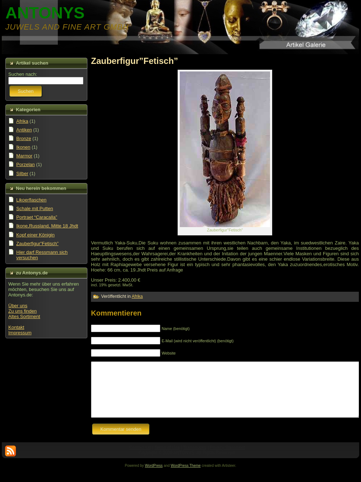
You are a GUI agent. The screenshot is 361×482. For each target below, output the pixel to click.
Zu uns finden (22, 311)
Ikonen (23, 147)
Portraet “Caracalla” (36, 217)
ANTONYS (44, 13)
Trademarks (194, 458)
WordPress (153, 476)
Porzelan (25, 164)
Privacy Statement (227, 458)
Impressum (19, 332)
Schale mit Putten (34, 208)
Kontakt (16, 327)
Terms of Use (167, 458)
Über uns (17, 305)
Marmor (24, 156)
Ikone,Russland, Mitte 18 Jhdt (47, 226)
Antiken (24, 130)
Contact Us (140, 458)
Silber (22, 173)
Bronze (23, 138)
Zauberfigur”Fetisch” (37, 243)
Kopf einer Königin (35, 235)
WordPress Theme (186, 476)
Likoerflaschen (31, 200)
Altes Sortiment (24, 316)
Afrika (22, 121)
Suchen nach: (22, 74)
